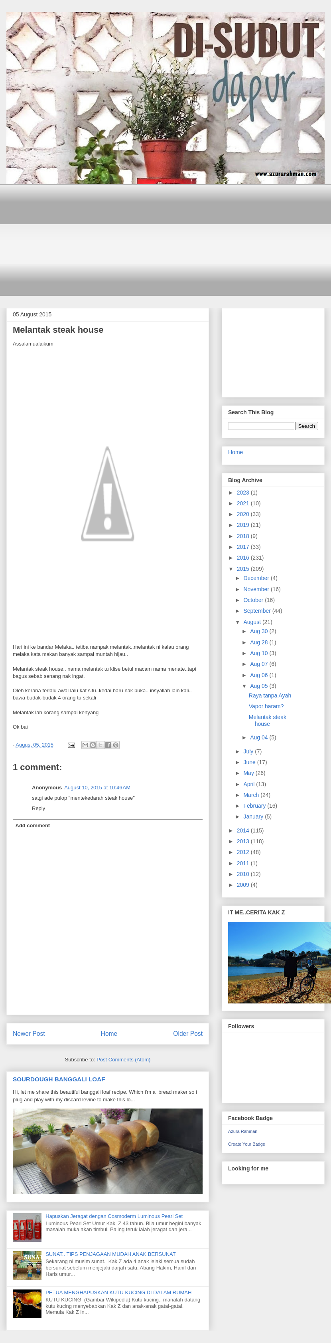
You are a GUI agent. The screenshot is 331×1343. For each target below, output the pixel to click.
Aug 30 (259, 631)
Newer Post (29, 1033)
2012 (244, 852)
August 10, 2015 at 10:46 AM (97, 788)
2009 (244, 885)
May (249, 773)
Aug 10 (259, 653)
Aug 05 (259, 686)
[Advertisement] (171, 240)
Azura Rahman (242, 1131)
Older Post (188, 1033)
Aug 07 (259, 664)
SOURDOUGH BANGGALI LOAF (59, 1079)
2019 (244, 525)
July (249, 751)
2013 (244, 841)
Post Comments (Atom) (123, 1060)
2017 (244, 547)
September (257, 611)
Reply (38, 808)
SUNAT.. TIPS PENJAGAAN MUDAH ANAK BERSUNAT (110, 1254)
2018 (244, 536)
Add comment (33, 825)
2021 (244, 503)
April (249, 784)
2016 (244, 557)
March (251, 795)
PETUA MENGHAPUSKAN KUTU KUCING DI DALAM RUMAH (118, 1292)
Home (109, 1033)
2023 (244, 492)
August (252, 622)
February (255, 806)
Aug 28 (259, 642)
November (256, 589)
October (254, 600)
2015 (244, 569)
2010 (244, 874)
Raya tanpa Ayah (270, 695)
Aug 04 (259, 737)
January (254, 816)
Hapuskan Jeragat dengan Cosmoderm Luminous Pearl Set (114, 1216)
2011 (244, 863)
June (250, 762)
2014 (244, 830)
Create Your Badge (246, 1144)
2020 (244, 514)
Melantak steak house (267, 720)
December (256, 578)
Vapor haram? (266, 706)
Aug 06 (259, 675)
